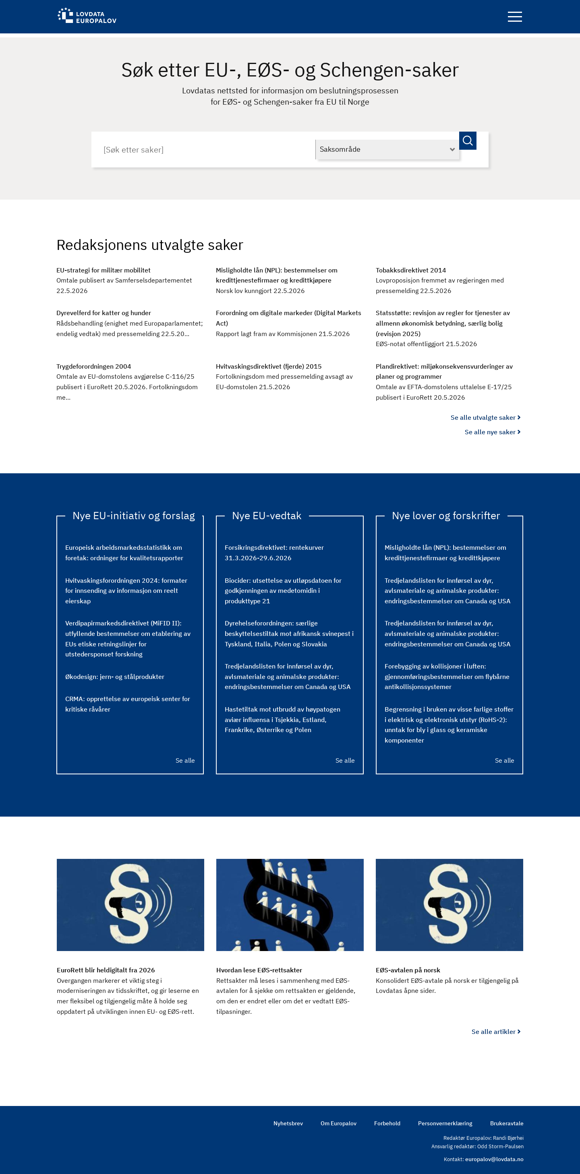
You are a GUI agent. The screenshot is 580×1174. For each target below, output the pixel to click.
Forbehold (387, 1119)
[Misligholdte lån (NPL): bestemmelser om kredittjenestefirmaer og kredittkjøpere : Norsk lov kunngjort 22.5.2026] (289, 276)
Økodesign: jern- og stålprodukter (114, 672)
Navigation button (515, 19)
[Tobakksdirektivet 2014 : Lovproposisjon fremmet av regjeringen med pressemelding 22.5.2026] (449, 276)
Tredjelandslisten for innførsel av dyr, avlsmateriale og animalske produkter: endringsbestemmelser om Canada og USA (288, 672)
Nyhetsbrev (288, 1119)
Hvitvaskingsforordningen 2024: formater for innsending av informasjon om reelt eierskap (126, 586)
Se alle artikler (494, 1028)
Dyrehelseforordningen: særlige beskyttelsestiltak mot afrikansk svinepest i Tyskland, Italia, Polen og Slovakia (289, 629)
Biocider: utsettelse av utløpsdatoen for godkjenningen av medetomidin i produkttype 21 (283, 586)
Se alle (185, 756)
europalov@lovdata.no (494, 1156)
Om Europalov (338, 1119)
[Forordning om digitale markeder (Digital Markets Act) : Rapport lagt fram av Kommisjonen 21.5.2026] (289, 319)
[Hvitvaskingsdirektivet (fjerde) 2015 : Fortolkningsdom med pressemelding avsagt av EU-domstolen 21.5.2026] (289, 372)
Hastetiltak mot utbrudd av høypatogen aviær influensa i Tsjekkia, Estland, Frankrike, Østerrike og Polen (282, 715)
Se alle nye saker (490, 428)
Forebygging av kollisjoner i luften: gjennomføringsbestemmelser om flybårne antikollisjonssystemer (447, 672)
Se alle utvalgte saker (483, 414)
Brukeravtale (507, 1119)
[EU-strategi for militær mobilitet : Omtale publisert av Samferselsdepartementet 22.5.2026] (130, 276)
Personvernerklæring (445, 1119)
